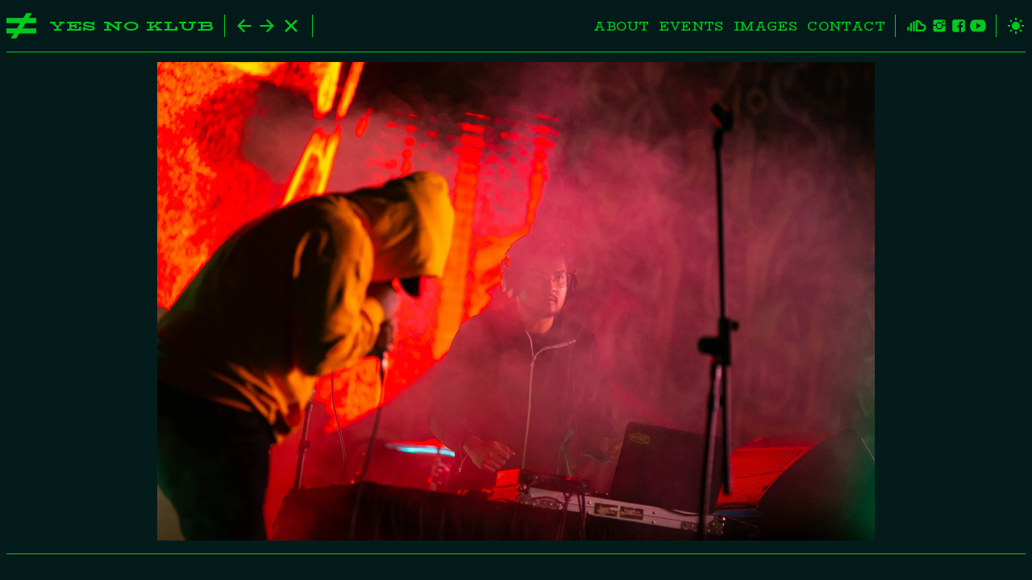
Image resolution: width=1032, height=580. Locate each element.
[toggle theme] (1011, 25)
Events (691, 26)
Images (765, 26)
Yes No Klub (131, 26)
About (621, 26)
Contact (846, 26)
